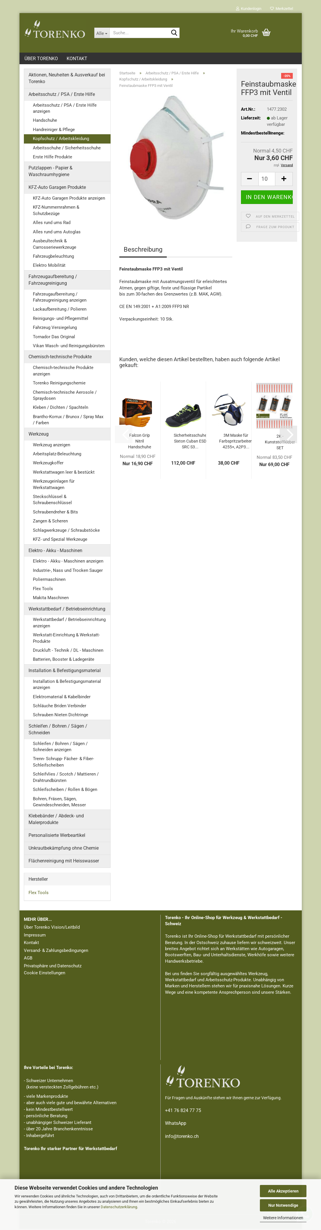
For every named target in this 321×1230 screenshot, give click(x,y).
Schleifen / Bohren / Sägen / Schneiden (58, 730)
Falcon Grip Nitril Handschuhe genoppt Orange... (139, 442)
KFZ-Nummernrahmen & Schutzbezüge (56, 211)
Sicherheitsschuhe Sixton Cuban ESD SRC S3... (190, 442)
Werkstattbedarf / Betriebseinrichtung (67, 610)
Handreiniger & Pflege (54, 130)
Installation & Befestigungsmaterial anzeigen (67, 685)
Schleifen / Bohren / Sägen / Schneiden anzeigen (60, 747)
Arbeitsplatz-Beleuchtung (57, 455)
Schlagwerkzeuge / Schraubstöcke (66, 531)
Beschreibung (143, 250)
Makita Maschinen (51, 598)
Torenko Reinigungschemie (59, 384)
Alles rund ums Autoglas (57, 233)
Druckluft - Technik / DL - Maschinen (68, 651)
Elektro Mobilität (49, 266)
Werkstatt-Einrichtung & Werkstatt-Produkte (66, 639)
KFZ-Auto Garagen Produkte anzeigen (69, 199)
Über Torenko (41, 58)
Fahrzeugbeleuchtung (53, 257)
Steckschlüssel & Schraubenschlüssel (52, 500)
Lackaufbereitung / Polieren (59, 310)
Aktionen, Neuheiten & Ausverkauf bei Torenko (67, 79)
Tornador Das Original (54, 338)
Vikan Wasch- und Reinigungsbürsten (68, 347)
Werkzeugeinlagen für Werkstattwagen (54, 485)
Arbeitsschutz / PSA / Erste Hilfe (62, 95)
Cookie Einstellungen (44, 974)
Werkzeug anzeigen (51, 446)
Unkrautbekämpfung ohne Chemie (64, 849)
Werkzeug (39, 435)
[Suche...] (101, 33)
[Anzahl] (267, 180)
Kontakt (77, 58)
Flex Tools (43, 589)
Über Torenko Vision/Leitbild (52, 928)
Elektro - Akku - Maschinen (55, 551)
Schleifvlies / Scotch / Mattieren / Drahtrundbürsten (66, 778)
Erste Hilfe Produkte (52, 158)
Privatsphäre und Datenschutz (52, 967)
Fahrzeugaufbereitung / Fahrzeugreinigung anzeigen (59, 298)
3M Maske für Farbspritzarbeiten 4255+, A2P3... (236, 442)
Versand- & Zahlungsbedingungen (56, 951)
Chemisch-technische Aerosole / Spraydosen (65, 396)
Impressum (35, 936)
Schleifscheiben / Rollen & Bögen (65, 790)
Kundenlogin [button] (248, 8)
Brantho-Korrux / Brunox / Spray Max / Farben (68, 421)
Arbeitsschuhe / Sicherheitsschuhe (67, 149)
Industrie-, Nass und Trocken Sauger (68, 571)
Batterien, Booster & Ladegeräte (63, 660)
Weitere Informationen (283, 1217)
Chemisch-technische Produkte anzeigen (63, 371)
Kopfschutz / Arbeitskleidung (61, 139)
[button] (249, 180)
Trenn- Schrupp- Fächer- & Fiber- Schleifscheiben (63, 763)
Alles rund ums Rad (51, 223)
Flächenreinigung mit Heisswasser (64, 862)
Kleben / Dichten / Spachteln (60, 408)
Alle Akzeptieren (283, 1191)
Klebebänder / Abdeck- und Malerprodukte (56, 820)
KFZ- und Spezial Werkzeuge (60, 540)
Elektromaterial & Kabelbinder (62, 698)
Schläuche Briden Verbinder (59, 707)
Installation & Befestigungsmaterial (65, 671)
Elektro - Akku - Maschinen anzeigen (68, 562)
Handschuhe (45, 121)
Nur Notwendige (283, 1205)
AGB (28, 959)
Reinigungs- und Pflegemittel (60, 319)
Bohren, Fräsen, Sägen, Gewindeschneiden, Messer (59, 803)
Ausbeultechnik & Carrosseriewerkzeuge (54, 245)
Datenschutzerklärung (119, 1207)
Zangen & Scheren (50, 522)
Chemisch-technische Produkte (60, 358)
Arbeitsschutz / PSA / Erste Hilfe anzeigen (65, 109)
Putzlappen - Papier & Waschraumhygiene (50, 172)
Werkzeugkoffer (48, 464)
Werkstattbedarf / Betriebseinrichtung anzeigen (69, 623)
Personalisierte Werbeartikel (57, 836)
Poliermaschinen (49, 580)
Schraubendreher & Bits (55, 513)
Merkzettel (281, 8)
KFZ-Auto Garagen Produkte (57, 188)
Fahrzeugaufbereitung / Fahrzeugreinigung (53, 281)
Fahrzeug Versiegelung (55, 328)
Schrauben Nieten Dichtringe (60, 716)
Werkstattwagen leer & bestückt (64, 473)
